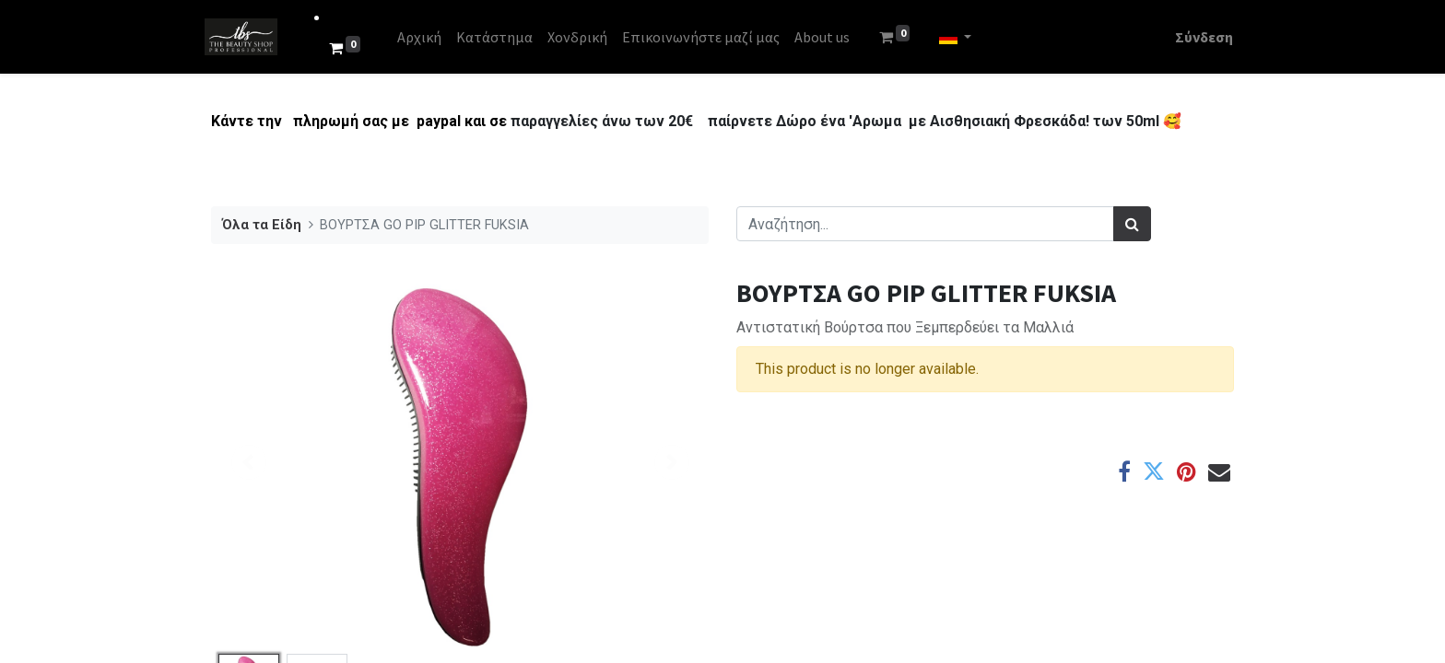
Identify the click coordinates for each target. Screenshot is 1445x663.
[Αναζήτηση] (1132, 223)
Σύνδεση (1198, 37)
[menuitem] (425, 36)
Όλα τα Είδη (261, 225)
